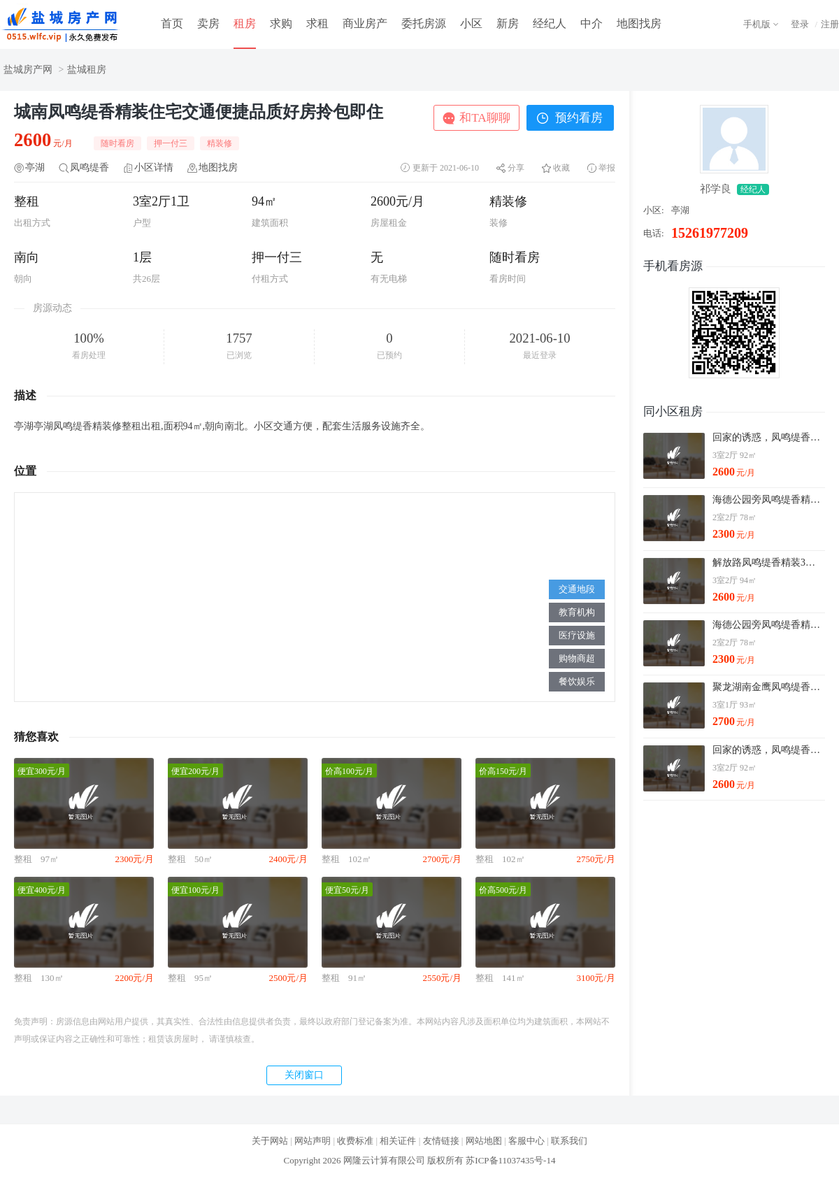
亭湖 (35, 167)
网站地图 (484, 1140)
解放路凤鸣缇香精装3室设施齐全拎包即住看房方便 (768, 562)
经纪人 (549, 23)
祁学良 (715, 188)
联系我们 (569, 1140)
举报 (606, 168)
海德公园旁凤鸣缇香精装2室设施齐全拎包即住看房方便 (768, 499)
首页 (172, 23)
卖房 (208, 23)
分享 (516, 168)
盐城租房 (86, 69)
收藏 (561, 168)
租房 (245, 23)
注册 (830, 24)
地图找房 (639, 23)
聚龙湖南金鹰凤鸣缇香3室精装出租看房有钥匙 (768, 687)
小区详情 (153, 167)
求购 (281, 23)
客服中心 (526, 1140)
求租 (317, 23)
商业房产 (365, 23)
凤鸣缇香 (89, 167)
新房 (507, 23)
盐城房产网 (27, 69)
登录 (800, 24)
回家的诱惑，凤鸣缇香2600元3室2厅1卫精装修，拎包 (768, 437)
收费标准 (355, 1140)
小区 (471, 23)
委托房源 (423, 23)
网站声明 (312, 1140)
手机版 (756, 24)
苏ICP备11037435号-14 (510, 1160)
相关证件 (398, 1140)
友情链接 (441, 1140)
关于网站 (270, 1140)
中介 (591, 23)
